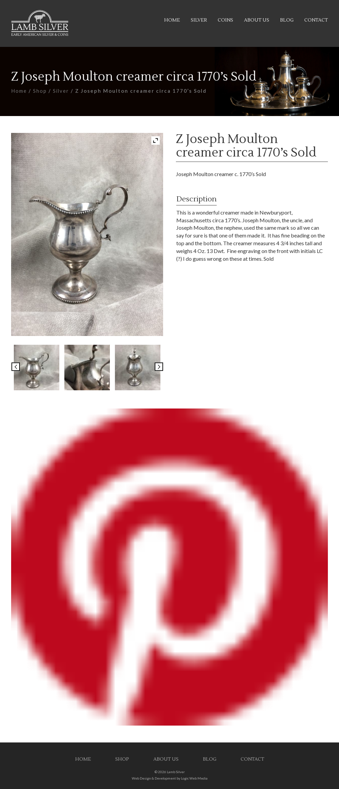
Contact (316, 20)
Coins (225, 20)
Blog (287, 20)
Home (172, 20)
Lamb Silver (176, 772)
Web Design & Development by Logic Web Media (170, 778)
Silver (199, 20)
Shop (40, 91)
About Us (256, 20)
